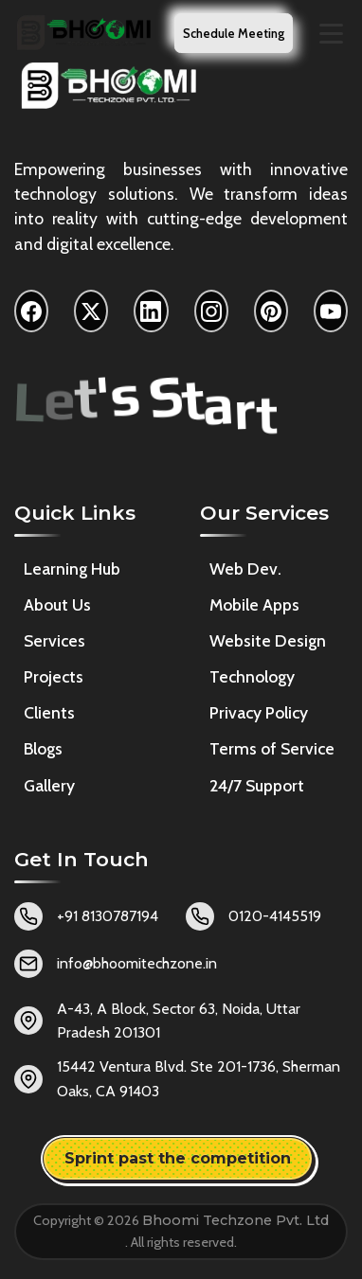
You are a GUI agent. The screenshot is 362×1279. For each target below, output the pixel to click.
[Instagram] (211, 311)
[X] (91, 311)
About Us (57, 604)
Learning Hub (72, 568)
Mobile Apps (254, 604)
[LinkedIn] (151, 311)
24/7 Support (256, 785)
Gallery (49, 785)
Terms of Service (272, 749)
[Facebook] (31, 311)
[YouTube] (331, 311)
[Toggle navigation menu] (331, 33)
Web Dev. (245, 568)
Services (54, 640)
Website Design (267, 640)
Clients (49, 712)
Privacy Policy (258, 712)
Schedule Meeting (233, 33)
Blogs (43, 748)
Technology (252, 676)
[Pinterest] (271, 311)
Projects (53, 676)
